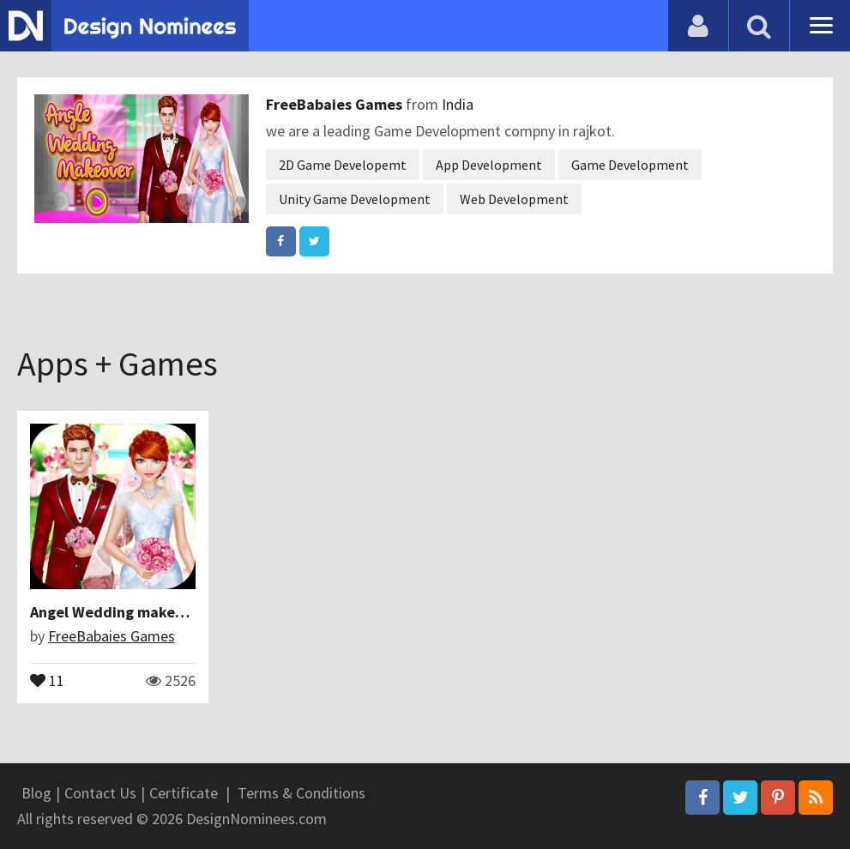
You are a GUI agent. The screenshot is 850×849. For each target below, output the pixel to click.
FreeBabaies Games (336, 104)
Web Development (514, 199)
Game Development (630, 164)
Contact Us (100, 793)
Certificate (183, 793)
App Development (489, 164)
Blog (36, 793)
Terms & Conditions (301, 793)
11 (47, 679)
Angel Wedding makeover (118, 612)
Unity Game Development (355, 199)
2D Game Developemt (343, 164)
